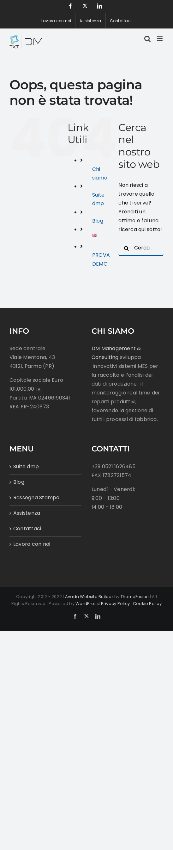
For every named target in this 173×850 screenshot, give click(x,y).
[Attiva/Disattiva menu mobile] (160, 38)
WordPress (87, 604)
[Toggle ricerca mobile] (147, 38)
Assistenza (26, 513)
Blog (97, 220)
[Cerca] (126, 248)
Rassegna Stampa (36, 497)
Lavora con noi (31, 544)
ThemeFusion (135, 597)
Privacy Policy (115, 604)
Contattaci (27, 528)
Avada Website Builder (89, 597)
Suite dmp (26, 466)
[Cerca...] (141, 248)
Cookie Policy (147, 604)
